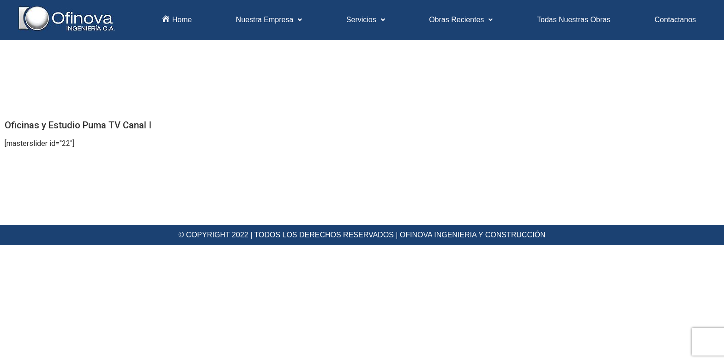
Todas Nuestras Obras (573, 20)
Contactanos (675, 20)
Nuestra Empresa (269, 20)
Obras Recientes (461, 20)
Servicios (365, 20)
